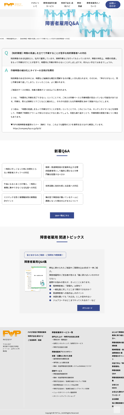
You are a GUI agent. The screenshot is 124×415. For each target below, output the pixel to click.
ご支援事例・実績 (34, 340)
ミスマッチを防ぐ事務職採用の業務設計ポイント (20, 199)
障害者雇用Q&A (11, 39)
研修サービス (57, 371)
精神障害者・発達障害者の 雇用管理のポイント (118, 354)
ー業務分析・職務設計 (60, 339)
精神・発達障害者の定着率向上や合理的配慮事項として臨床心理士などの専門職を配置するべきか (62, 171)
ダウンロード (87, 308)
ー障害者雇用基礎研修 (60, 374)
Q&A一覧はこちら (62, 215)
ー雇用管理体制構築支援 (60, 359)
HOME (2, 39)
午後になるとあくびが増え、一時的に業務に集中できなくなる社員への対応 (20, 185)
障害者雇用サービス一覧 (62, 332)
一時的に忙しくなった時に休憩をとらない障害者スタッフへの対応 (20, 170)
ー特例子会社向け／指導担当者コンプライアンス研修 (70, 388)
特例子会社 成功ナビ (35, 336)
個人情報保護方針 (118, 404)
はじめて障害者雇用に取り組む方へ (118, 335)
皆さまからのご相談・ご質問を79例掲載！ (45, 254)
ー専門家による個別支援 (60, 362)
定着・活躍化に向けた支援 (62, 356)
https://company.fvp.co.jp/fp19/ (27, 128)
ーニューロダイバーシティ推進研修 (64, 392)
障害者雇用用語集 (118, 379)
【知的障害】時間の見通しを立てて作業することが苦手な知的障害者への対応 (44, 39)
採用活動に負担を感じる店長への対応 (62, 185)
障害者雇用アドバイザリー (62, 351)
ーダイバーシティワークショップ (63, 396)
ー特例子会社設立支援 (60, 347)
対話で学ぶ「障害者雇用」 (118, 364)
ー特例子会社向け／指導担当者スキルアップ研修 (69, 381)
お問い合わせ (112, 4)
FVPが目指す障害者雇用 (37, 332)
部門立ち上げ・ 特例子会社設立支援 (65, 336)
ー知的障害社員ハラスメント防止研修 (65, 385)
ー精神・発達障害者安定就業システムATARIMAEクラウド (72, 366)
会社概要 (115, 399)
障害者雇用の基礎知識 (118, 344)
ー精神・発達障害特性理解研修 (63, 377)
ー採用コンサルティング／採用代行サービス (67, 343)
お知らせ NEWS (116, 386)
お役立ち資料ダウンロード (118, 393)
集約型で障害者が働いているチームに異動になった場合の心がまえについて (62, 199)
